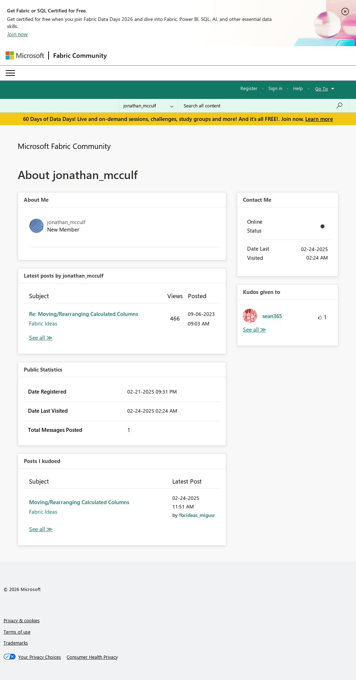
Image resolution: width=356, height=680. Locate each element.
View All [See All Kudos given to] (254, 329)
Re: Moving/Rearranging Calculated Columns (83, 313)
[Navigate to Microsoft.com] (25, 55)
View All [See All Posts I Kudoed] (40, 529)
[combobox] (263, 105)
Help (298, 88)
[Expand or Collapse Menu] (10, 73)
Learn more (319, 118)
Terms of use (17, 632)
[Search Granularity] (148, 105)
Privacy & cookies (22, 620)
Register (248, 88)
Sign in (275, 88)
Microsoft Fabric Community (64, 146)
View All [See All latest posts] (40, 338)
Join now (17, 34)
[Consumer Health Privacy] (92, 657)
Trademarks (16, 643)
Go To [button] (321, 88)
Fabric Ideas (43, 323)
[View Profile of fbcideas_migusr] (197, 515)
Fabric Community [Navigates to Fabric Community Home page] (80, 55)
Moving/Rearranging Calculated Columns (79, 502)
